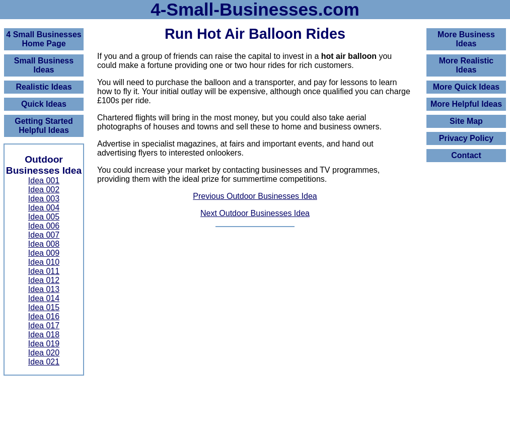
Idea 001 (43, 180)
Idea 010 (43, 262)
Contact (466, 155)
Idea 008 (43, 244)
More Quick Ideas (466, 87)
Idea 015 (43, 307)
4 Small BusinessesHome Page (43, 39)
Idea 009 (43, 253)
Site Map (466, 121)
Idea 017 (43, 325)
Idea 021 (43, 361)
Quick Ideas (43, 104)
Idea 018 (43, 334)
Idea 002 (43, 189)
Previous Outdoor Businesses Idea (255, 196)
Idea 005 (43, 216)
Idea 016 (43, 316)
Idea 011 (43, 271)
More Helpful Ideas (466, 104)
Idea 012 (43, 280)
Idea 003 (43, 198)
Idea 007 (43, 235)
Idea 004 (43, 207)
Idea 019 (43, 343)
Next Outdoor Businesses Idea (255, 213)
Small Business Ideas (44, 65)
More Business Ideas (466, 39)
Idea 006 (43, 226)
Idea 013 (43, 289)
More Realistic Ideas (466, 65)
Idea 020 (43, 352)
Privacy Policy (466, 138)
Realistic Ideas (43, 87)
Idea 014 (43, 298)
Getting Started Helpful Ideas (44, 125)
